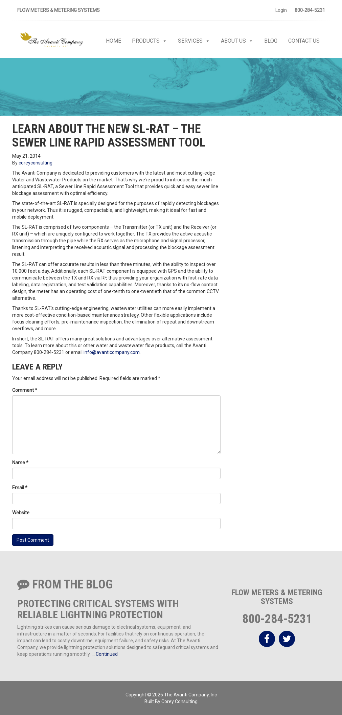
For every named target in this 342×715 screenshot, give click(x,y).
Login (281, 10)
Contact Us (304, 41)
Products (149, 41)
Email (19, 487)
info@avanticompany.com (112, 352)
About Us (237, 41)
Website (20, 512)
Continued (107, 654)
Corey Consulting (179, 701)
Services (194, 41)
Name (20, 462)
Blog (270, 41)
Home (113, 41)
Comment (24, 390)
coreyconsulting (35, 162)
